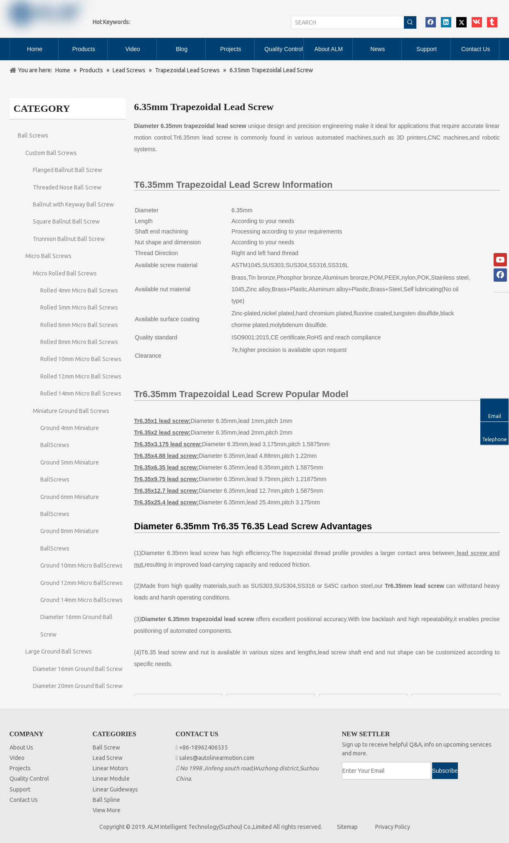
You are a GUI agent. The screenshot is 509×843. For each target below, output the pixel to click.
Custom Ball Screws (51, 153)
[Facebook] (500, 275)
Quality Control (29, 778)
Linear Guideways (115, 789)
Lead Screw (108, 758)
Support (20, 789)
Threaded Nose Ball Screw (67, 187)
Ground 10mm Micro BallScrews (81, 565)
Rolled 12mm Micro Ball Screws (80, 376)
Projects (20, 768)
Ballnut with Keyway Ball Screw (73, 204)
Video (17, 758)
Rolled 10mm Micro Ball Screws (80, 359)
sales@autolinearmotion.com (216, 758)
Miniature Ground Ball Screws (71, 411)
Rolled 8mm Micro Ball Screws (79, 342)
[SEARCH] (348, 22)
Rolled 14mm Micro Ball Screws (80, 393)
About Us (21, 747)
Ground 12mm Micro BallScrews (81, 583)
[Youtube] (500, 259)
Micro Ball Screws (48, 256)
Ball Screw (106, 747)
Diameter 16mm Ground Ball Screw (78, 669)
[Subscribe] (445, 770)
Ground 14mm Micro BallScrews (81, 600)
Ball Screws (33, 135)
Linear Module (111, 778)
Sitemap (347, 826)
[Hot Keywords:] (410, 22)
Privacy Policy (392, 826)
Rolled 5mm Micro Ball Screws (79, 307)
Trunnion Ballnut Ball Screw (69, 239)
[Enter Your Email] (386, 770)
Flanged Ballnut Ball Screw (67, 170)
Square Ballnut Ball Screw (66, 221)
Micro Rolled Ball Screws (65, 273)
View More (106, 810)
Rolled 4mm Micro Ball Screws (79, 290)
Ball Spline (106, 799)
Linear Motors (110, 768)
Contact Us (24, 799)
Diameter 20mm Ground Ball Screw (78, 686)
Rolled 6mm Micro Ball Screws (79, 325)
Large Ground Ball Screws (58, 651)
